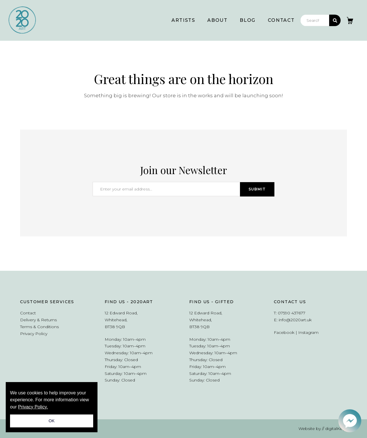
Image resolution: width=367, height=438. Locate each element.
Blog (247, 20)
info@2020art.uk (295, 319)
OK (52, 420)
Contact (281, 20)
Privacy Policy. (33, 406)
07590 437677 (291, 313)
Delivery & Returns (38, 319)
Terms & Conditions (39, 326)
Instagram (308, 332)
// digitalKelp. (334, 428)
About (217, 20)
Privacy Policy (33, 333)
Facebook (284, 332)
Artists (183, 20)
